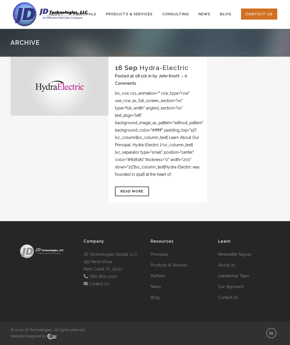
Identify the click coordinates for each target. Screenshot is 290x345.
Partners (158, 276)
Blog (155, 297)
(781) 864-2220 (103, 276)
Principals (159, 254)
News (156, 286)
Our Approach (231, 286)
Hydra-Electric (164, 67)
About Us (226, 265)
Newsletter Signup (234, 254)
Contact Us (99, 283)
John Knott (169, 76)
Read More (132, 191)
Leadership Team (234, 276)
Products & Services (169, 265)
